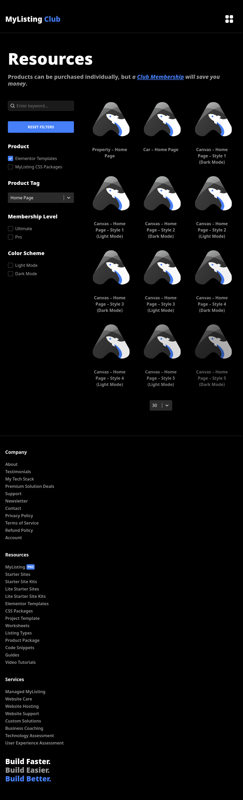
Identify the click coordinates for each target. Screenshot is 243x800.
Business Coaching (24, 728)
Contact (13, 508)
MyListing (33, 19)
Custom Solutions (23, 721)
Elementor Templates (27, 603)
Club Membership (160, 76)
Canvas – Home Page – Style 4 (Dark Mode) (212, 304)
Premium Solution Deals (29, 486)
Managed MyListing (25, 691)
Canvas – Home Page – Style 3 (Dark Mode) (110, 304)
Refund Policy (19, 530)
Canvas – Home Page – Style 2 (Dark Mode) (161, 230)
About (11, 464)
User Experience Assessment (34, 743)
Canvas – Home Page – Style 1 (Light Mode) (110, 230)
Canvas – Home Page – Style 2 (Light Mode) (212, 230)
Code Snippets (19, 647)
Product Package (22, 640)
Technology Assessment (29, 735)
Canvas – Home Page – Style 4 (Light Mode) (110, 378)
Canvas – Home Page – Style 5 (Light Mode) (161, 378)
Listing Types (18, 633)
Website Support (22, 713)
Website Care (18, 699)
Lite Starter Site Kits (25, 596)
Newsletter (16, 501)
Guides (12, 655)
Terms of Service (22, 523)
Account (13, 537)
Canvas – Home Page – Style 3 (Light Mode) (161, 304)
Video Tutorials (20, 662)
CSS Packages (19, 611)
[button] (41, 158)
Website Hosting (22, 706)
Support (13, 493)
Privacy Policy (19, 515)
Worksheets (17, 625)
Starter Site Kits (21, 581)
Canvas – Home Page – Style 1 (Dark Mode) (212, 156)
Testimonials (18, 472)
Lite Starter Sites (22, 589)
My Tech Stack (19, 479)
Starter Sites (17, 574)
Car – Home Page (160, 149)
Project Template (22, 618)
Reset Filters (41, 126)
